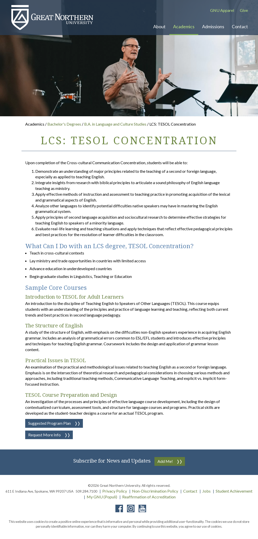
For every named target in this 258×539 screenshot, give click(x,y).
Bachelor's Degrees (64, 124)
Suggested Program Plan (49, 423)
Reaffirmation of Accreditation (149, 496)
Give (244, 10)
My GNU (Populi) (102, 496)
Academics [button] (184, 26)
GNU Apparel (222, 10)
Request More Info (44, 434)
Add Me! (165, 461)
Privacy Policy (114, 491)
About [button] (159, 26)
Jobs (206, 491)
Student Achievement (234, 491)
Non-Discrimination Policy (155, 491)
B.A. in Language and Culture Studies (115, 124)
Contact (190, 491)
